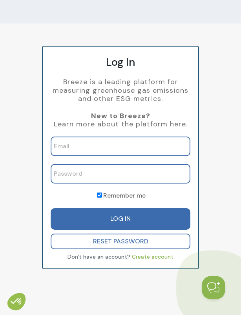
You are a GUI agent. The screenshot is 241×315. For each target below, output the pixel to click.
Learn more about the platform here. (121, 124)
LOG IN (120, 218)
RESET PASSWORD (120, 241)
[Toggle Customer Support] (213, 287)
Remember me (124, 195)
